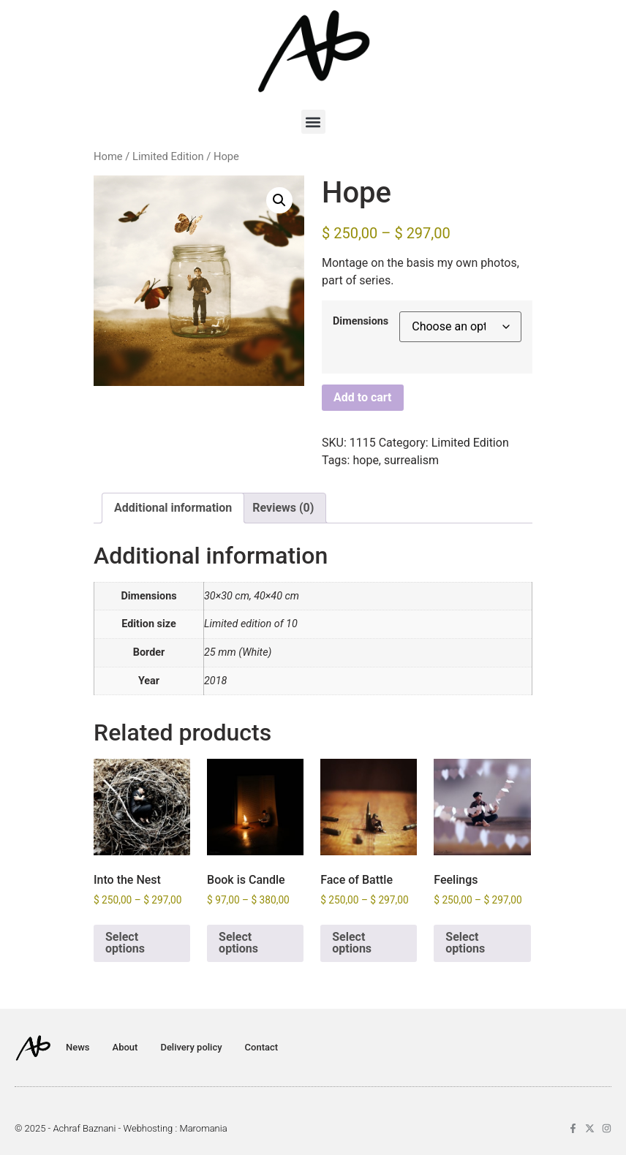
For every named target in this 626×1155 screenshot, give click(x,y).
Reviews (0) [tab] (283, 508)
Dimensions (360, 322)
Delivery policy (191, 1047)
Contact (262, 1047)
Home (108, 156)
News (78, 1047)
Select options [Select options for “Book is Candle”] (238, 942)
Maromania (203, 1128)
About (125, 1047)
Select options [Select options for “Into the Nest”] (125, 942)
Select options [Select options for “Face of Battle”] (352, 942)
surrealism (411, 460)
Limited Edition (168, 156)
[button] (313, 122)
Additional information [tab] (173, 508)
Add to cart (362, 397)
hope (365, 460)
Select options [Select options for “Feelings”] (465, 942)
